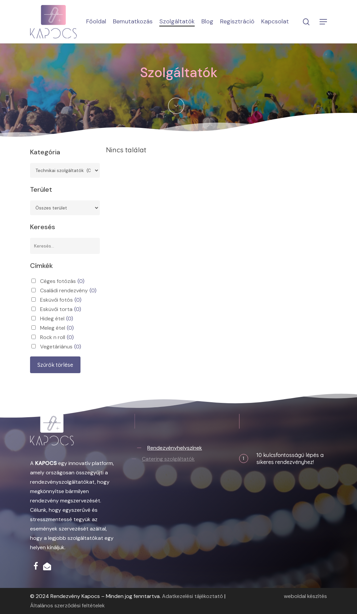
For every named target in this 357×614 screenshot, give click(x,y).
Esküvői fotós (60, 300)
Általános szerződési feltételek (67, 605)
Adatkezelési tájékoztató (192, 596)
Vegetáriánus (60, 346)
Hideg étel (56, 318)
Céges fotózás (62, 281)
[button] (324, 21)
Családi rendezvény (68, 290)
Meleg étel (57, 328)
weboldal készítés (305, 596)
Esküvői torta (60, 309)
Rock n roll (57, 337)
